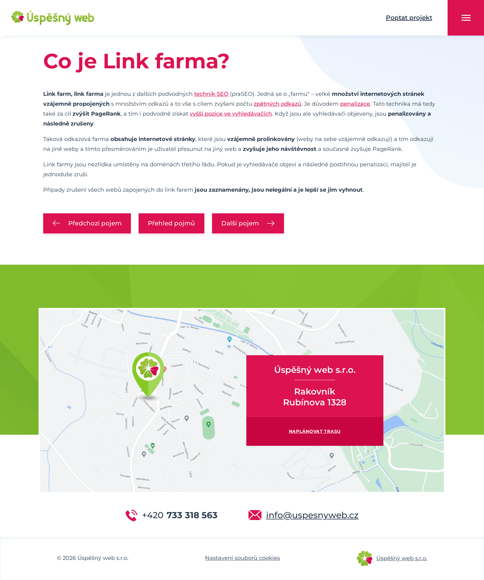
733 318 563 (180, 515)
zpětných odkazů (277, 103)
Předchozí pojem (95, 223)
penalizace (355, 103)
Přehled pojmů (171, 223)
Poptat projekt (409, 17)
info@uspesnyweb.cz (312, 515)
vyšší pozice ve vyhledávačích (231, 113)
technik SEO (211, 94)
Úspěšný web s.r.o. (401, 558)
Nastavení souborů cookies (242, 558)
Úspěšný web (43, 18)
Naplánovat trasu (315, 431)
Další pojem (240, 223)
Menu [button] (466, 17)
